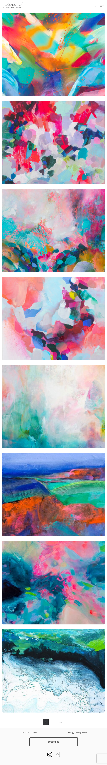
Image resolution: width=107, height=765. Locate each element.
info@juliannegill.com (77, 732)
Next (61, 722)
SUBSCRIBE (53, 742)
